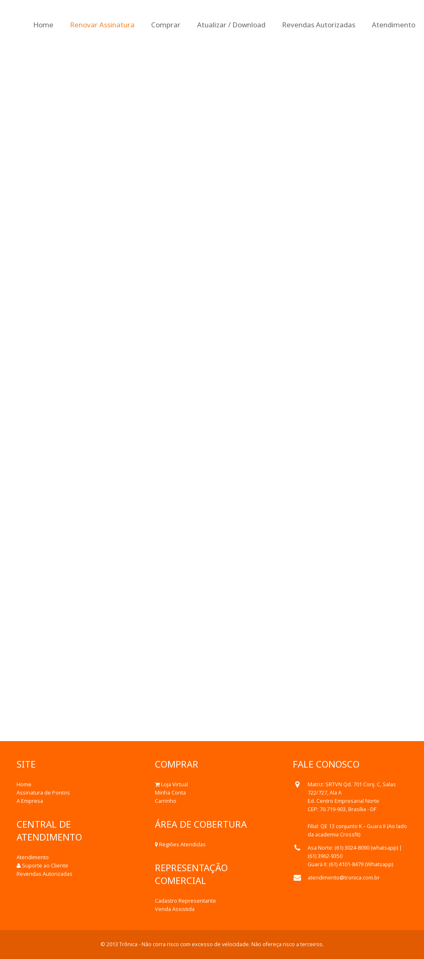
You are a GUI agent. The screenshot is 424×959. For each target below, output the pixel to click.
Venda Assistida (175, 909)
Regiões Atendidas (182, 844)
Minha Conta (170, 792)
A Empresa (30, 800)
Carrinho (165, 800)
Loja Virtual (174, 784)
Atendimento (33, 857)
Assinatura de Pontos (43, 792)
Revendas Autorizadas (44, 873)
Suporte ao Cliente (45, 865)
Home (24, 784)
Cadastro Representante (185, 900)
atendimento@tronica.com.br (344, 877)
